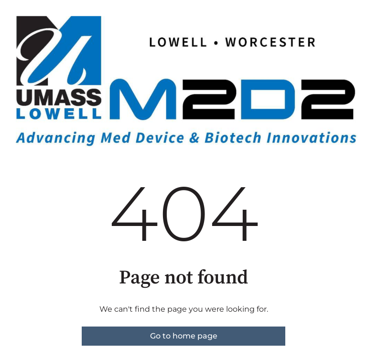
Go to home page (183, 335)
